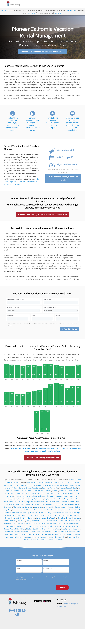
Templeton (42, 524)
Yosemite (71, 502)
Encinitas (58, 507)
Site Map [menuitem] (76, 627)
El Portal (65, 513)
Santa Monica (41, 518)
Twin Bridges (51, 510)
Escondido (7, 513)
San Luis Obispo (26, 491)
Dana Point (8, 485)
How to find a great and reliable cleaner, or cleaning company (52, 123)
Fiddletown (21, 521)
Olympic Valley (37, 496)
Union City (50, 516)
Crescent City (24, 513)
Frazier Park (39, 535)
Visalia (24, 537)
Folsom (77, 535)
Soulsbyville (25, 532)
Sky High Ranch (47, 505)
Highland (48, 526)
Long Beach (36, 505)
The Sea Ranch (18, 507)
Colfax (30, 516)
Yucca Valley (45, 494)
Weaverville (36, 494)
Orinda (68, 518)
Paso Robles (54, 488)
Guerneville (66, 507)
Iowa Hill (61, 537)
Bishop (17, 535)
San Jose (37, 516)
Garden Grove (35, 532)
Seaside (35, 529)
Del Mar (71, 521)
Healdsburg (8, 507)
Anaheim (30, 483)
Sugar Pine (7, 510)
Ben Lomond (16, 510)
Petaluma (57, 532)
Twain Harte (10, 505)
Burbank (54, 483)
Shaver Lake (29, 507)
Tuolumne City (20, 494)
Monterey (7, 488)
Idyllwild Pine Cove (27, 535)
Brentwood (9, 532)
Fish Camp (47, 535)
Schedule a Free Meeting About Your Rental (42, 458)
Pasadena (45, 488)
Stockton (76, 491)
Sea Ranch (23, 518)
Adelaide (54, 537)
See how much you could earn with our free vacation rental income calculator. (21, 182)
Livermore (70, 535)
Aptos (77, 505)
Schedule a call (70, 10)
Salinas (77, 521)
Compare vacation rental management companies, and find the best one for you (33, 124)
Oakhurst (15, 488)
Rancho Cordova (21, 526)
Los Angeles (51, 485)
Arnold (62, 494)
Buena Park (46, 483)
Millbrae (7, 518)
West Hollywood (46, 532)
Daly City (77, 510)
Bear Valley (55, 494)
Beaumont (56, 524)
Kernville (58, 516)
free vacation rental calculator (19, 449)
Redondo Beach (71, 488)
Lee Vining (47, 513)
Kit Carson (43, 529)
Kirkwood (63, 502)
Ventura (28, 494)
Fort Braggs (70, 510)
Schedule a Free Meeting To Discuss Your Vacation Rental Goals (42, 215)
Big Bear (29, 529)
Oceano (77, 502)
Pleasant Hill (14, 529)
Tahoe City (18, 496)
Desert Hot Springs (43, 537)
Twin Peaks (40, 526)
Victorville (16, 524)
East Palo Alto (51, 518)
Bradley (49, 524)
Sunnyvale (9, 537)
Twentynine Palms (54, 529)
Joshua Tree (31, 485)
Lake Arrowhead (19, 502)
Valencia (76, 516)
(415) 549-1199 (30, 13)
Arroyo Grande (67, 516)
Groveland (69, 494)
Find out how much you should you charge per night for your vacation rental (13, 124)
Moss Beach (33, 524)
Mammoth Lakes (68, 485)
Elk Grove (24, 524)
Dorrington (60, 510)
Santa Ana (31, 518)
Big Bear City (48, 499)
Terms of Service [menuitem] (67, 627)
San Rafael (34, 513)
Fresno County (28, 499)
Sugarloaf (29, 502)
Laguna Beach (41, 485)
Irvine (28, 521)
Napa (11, 502)
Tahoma (66, 496)
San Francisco (15, 491)
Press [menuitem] (45, 627)
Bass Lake (37, 483)
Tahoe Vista (74, 496)
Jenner (15, 516)
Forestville (15, 513)
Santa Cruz (47, 491)
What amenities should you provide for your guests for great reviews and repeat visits (72, 124)
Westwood (9, 499)
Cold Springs (75, 507)
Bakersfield (8, 524)
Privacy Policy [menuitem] (57, 627)
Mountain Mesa (52, 521)
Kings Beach (27, 496)
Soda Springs (65, 529)
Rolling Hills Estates (68, 532)
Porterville (12, 521)
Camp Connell (10, 526)
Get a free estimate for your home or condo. (63, 178)
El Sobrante (36, 521)
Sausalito (72, 513)
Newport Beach (69, 499)
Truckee (76, 494)
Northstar (56, 505)
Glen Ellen (33, 510)
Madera (59, 485)
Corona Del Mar (48, 507)
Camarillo (61, 483)
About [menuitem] (34, 627)
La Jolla (64, 505)
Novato (43, 516)
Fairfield (22, 529)
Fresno (11, 535)
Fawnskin (48, 502)
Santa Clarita (63, 521)
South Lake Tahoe (65, 491)
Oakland (22, 488)
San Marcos (63, 526)
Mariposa (62, 535)
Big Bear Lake (38, 499)
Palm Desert (22, 516)
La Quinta (55, 502)
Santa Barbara (38, 491)
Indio (6, 521)
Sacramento (76, 518)
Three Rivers (9, 494)
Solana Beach (39, 502)
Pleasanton (42, 510)
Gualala (28, 505)
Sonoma (55, 491)
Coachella (32, 526)
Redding (62, 488)
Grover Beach (56, 513)
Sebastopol (15, 518)
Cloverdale (61, 518)
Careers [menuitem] (40, 627)
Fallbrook (17, 537)
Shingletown (76, 529)
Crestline (17, 532)
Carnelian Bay (48, 496)
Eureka (70, 526)
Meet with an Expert (7, 10)
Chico (68, 483)
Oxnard (28, 488)
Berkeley (71, 505)
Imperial (55, 535)
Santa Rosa (18, 499)
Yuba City (64, 524)
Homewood (58, 496)
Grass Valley (31, 537)
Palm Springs (36, 488)
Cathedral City (20, 505)
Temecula (9, 496)
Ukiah (41, 513)
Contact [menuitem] (50, 627)
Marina (77, 485)
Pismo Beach (58, 499)
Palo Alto (26, 510)
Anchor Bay (38, 507)
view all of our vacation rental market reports (47, 540)
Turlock (43, 521)
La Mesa (55, 526)
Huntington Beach (19, 485)
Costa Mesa (75, 483)
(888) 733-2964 (58, 13)
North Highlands (74, 524)
